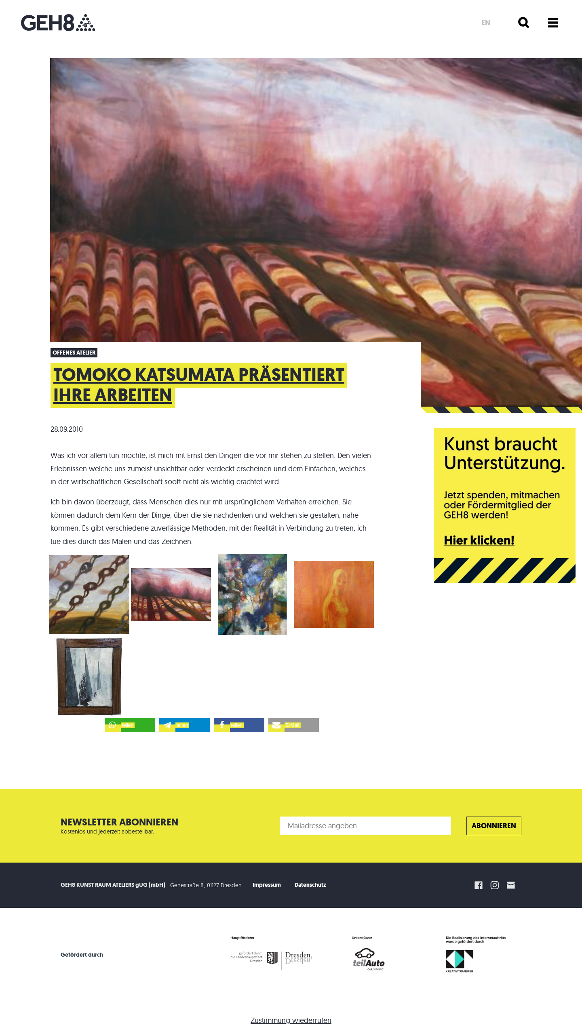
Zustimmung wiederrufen (291, 1020)
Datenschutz (310, 885)
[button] (130, 725)
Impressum (267, 885)
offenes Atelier (74, 353)
